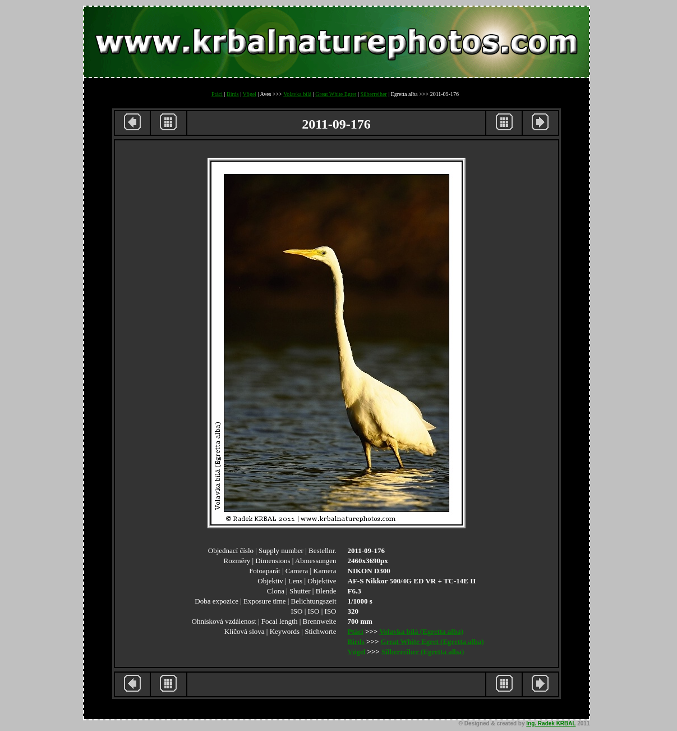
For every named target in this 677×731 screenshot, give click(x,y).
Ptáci (217, 94)
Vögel (249, 94)
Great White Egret (335, 94)
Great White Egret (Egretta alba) (432, 641)
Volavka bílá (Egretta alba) (421, 631)
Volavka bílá (297, 94)
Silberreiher (373, 94)
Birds (233, 94)
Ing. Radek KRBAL (550, 723)
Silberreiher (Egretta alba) (422, 651)
